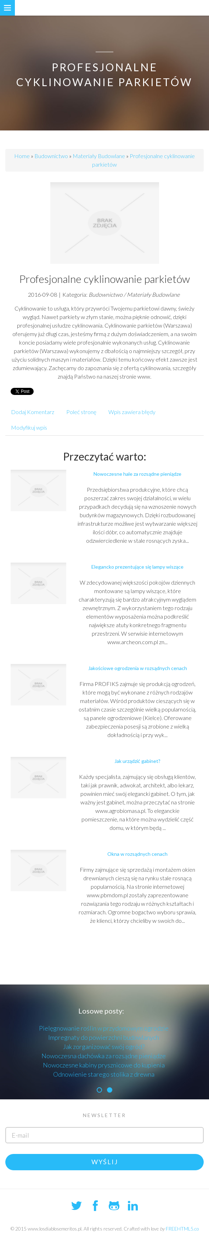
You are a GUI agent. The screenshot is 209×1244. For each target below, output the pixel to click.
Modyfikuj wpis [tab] (29, 427)
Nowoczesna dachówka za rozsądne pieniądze (103, 1056)
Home (22, 155)
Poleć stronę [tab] (81, 411)
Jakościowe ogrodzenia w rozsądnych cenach (137, 668)
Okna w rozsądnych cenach (137, 854)
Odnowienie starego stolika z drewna (103, 1074)
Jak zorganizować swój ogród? (104, 1046)
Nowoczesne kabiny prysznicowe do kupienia (104, 1065)
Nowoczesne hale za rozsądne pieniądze (137, 474)
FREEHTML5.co (182, 1229)
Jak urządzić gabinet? (137, 761)
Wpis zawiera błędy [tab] (132, 411)
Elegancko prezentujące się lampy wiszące (137, 567)
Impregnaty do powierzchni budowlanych (103, 1037)
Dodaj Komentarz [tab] (32, 411)
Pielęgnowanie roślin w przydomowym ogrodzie (104, 1028)
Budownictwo (51, 155)
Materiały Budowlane (99, 155)
